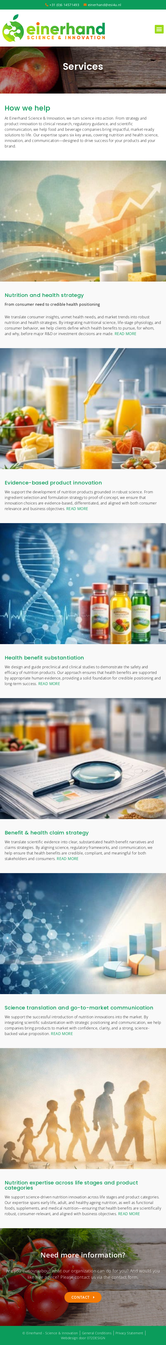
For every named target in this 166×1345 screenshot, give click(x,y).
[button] (159, 29)
